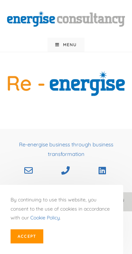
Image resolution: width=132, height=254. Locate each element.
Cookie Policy (45, 217)
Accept (27, 236)
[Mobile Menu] (66, 45)
